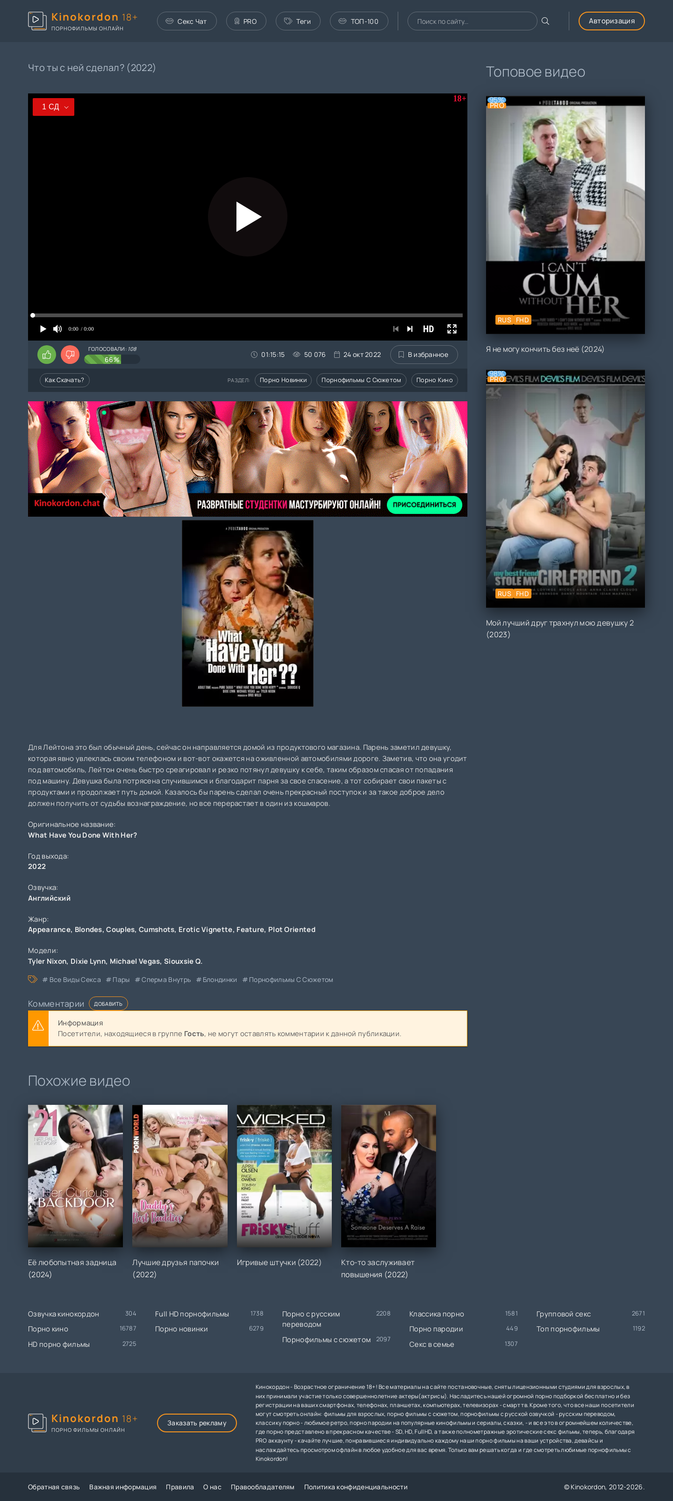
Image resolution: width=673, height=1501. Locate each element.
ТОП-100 (358, 21)
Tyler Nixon (47, 961)
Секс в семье (432, 1344)
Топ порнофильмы (568, 1329)
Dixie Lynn (88, 961)
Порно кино (434, 380)
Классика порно (436, 1314)
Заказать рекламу (197, 1422)
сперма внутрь (166, 979)
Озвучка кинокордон (63, 1314)
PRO (246, 21)
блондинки (220, 979)
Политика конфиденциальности (356, 1486)
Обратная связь (54, 1486)
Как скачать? (65, 380)
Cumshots (156, 929)
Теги (297, 21)
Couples (120, 929)
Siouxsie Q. (183, 961)
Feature (250, 929)
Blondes (88, 929)
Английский (49, 898)
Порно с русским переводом (311, 1319)
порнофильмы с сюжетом (291, 979)
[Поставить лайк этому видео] (46, 354)
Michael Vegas (135, 961)
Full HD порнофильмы (192, 1314)
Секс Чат (186, 21)
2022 (37, 866)
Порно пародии (436, 1329)
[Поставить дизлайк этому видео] (70, 354)
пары (121, 979)
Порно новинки (283, 380)
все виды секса (75, 979)
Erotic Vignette (206, 929)
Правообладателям (263, 1486)
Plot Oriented (291, 929)
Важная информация (123, 1486)
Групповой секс (564, 1314)
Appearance (49, 929)
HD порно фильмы (59, 1344)
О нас (212, 1486)
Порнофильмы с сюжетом (361, 380)
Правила (180, 1486)
